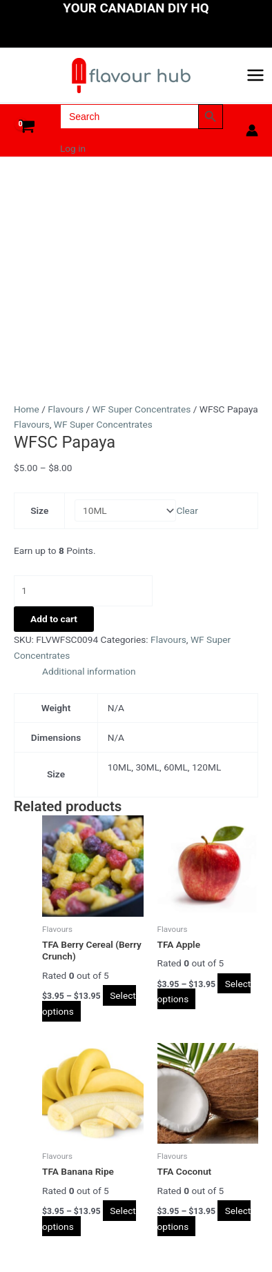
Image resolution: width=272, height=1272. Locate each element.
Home (26, 409)
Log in (73, 148)
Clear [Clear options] (187, 510)
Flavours (66, 409)
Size (39, 510)
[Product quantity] (83, 590)
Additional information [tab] (89, 671)
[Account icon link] (252, 130)
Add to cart (53, 618)
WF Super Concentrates (141, 409)
